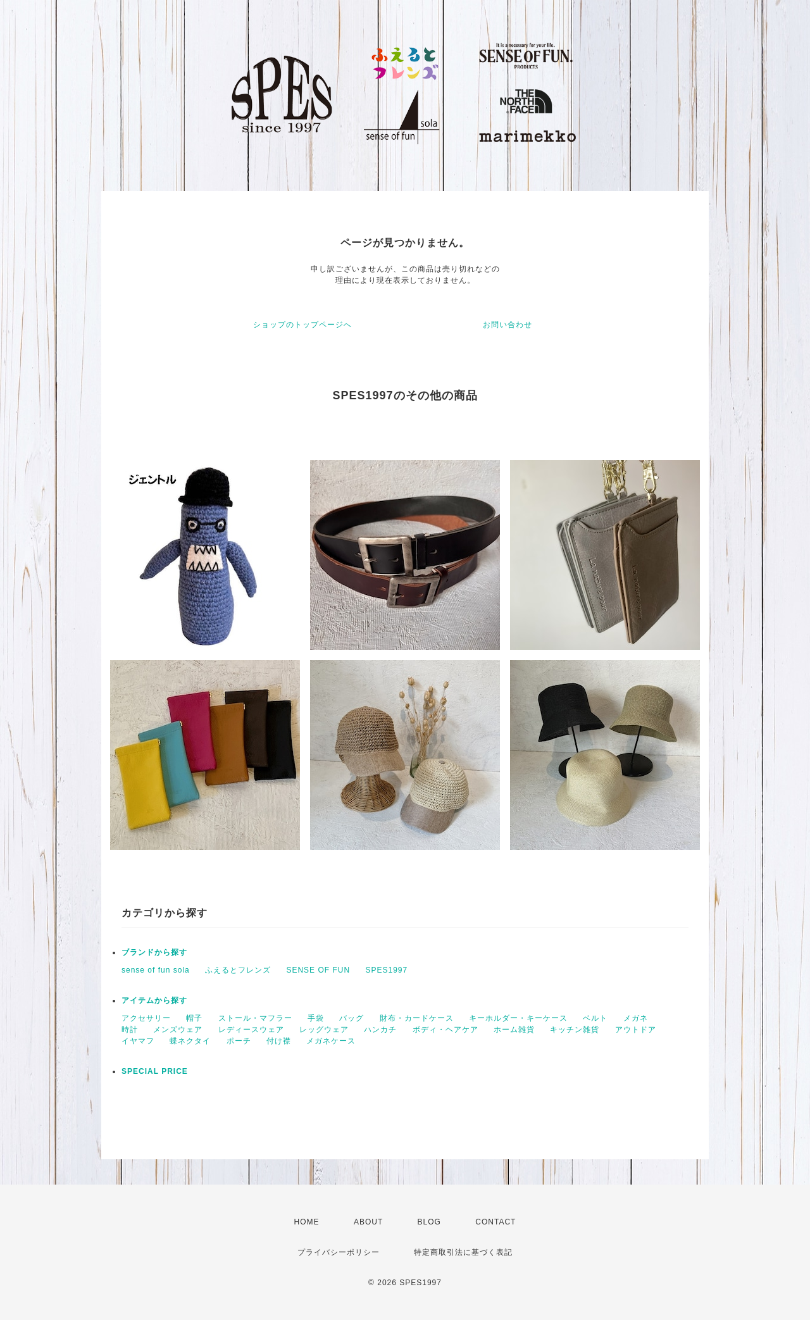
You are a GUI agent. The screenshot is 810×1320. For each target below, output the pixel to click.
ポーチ (239, 1041)
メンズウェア (177, 1029)
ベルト (595, 1018)
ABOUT (368, 1221)
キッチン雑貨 (574, 1029)
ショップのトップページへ (302, 324)
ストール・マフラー (255, 1018)
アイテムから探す (154, 1000)
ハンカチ (380, 1029)
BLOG (429, 1221)
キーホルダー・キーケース (518, 1018)
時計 (130, 1029)
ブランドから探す (154, 952)
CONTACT (495, 1221)
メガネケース (331, 1041)
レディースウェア (251, 1029)
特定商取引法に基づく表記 (463, 1252)
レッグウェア (324, 1029)
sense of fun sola (156, 970)
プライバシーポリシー (338, 1252)
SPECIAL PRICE (155, 1071)
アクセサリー (146, 1018)
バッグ (351, 1018)
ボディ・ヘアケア (445, 1029)
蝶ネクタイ (190, 1041)
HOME (307, 1221)
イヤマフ (138, 1041)
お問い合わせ (507, 324)
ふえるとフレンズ (238, 970)
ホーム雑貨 (514, 1029)
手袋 (316, 1018)
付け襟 (278, 1041)
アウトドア (635, 1029)
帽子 (194, 1018)
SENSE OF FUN (318, 970)
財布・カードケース (417, 1018)
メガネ (635, 1018)
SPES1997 (386, 970)
